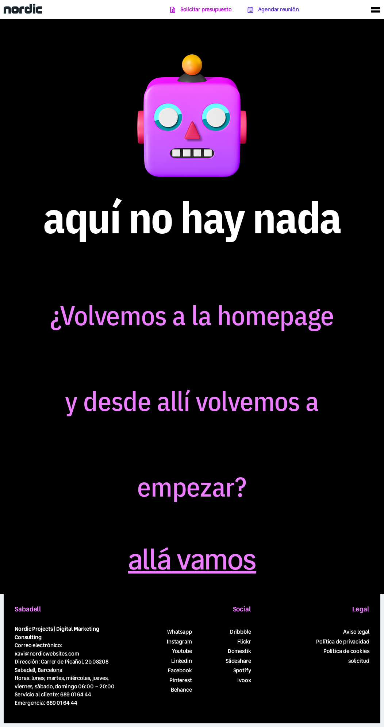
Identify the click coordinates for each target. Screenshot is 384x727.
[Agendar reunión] (250, 9)
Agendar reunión (278, 9)
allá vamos (192, 560)
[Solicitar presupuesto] (172, 9)
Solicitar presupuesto (206, 9)
